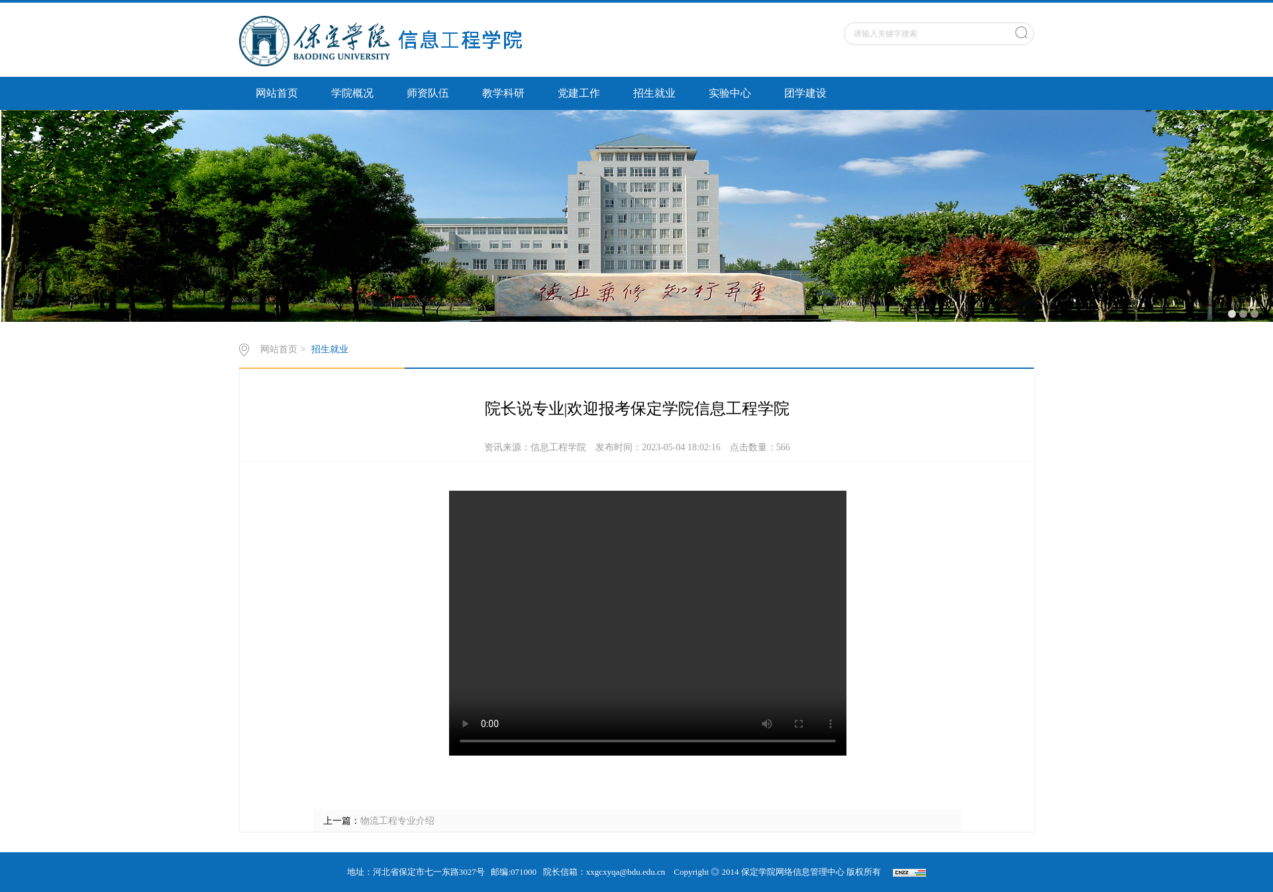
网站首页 (277, 93)
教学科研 (503, 93)
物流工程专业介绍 (397, 821)
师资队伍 (428, 93)
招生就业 (654, 93)
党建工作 (579, 93)
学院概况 (352, 93)
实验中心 (730, 93)
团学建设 (805, 93)
